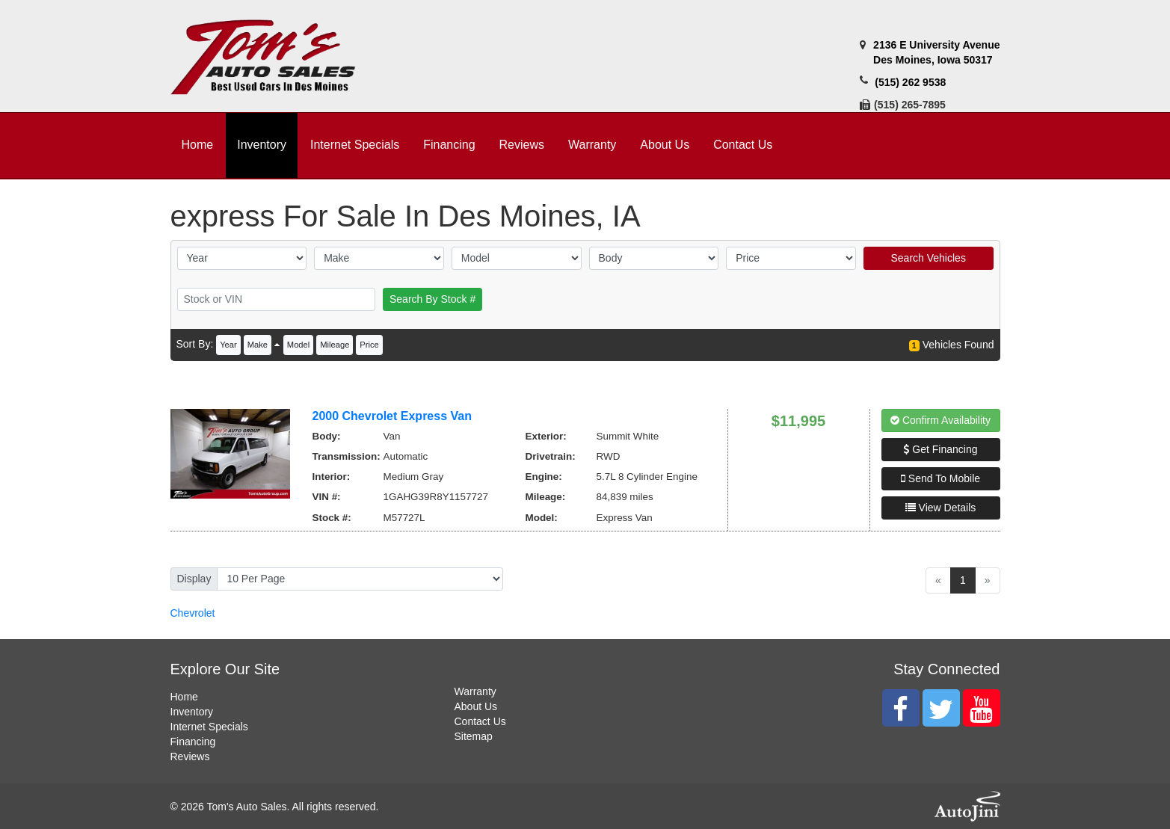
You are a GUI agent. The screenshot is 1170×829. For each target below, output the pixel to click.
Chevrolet (192, 613)
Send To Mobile (940, 478)
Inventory (192, 712)
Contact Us (480, 721)
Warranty (475, 691)
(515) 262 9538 (910, 82)
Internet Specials (209, 727)
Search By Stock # (432, 299)
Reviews (190, 756)
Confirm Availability (940, 420)
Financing (193, 742)
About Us (476, 706)
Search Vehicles (927, 258)
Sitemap (474, 736)
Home (184, 697)
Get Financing (940, 449)
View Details (940, 508)
